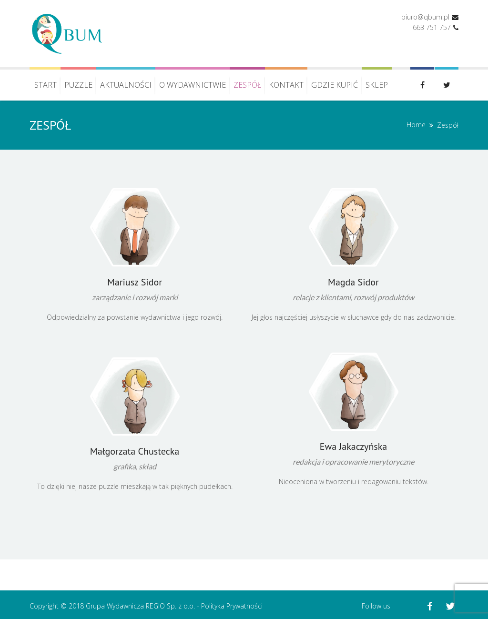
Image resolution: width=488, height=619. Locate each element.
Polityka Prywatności (232, 605)
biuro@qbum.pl (425, 16)
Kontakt (286, 85)
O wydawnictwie (192, 85)
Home (416, 124)
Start (45, 85)
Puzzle (78, 85)
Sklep (377, 85)
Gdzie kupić (334, 85)
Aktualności (126, 85)
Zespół (247, 85)
